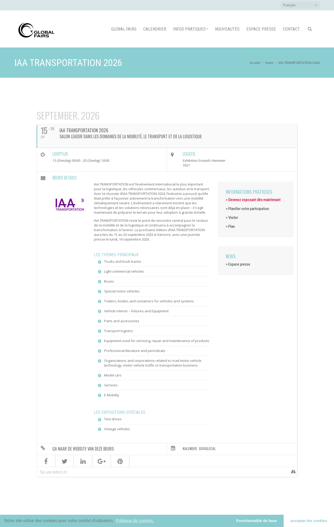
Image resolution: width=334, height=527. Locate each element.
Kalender (190, 448)
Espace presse (239, 264)
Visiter (233, 217)
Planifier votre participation (248, 208)
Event (269, 63)
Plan (231, 226)
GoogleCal (207, 448)
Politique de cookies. (135, 520)
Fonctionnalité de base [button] (256, 521)
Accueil (255, 63)
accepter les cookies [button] (308, 521)
